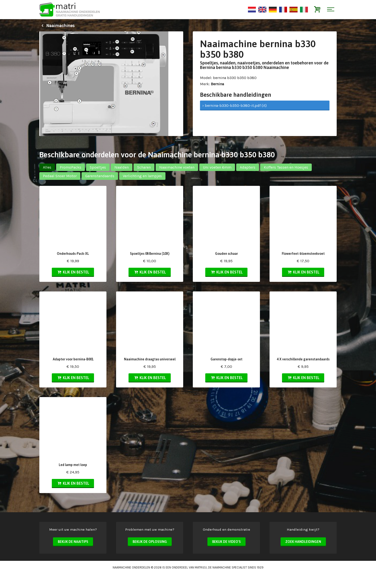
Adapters (247, 167)
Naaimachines (57, 25)
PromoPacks (70, 167)
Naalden (121, 167)
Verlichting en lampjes (142, 176)
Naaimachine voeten (176, 167)
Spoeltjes (98, 167)
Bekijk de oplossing (150, 542)
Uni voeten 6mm (217, 167)
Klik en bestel (73, 272)
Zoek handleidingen (303, 542)
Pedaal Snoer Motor (60, 176)
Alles (47, 167)
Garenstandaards (99, 176)
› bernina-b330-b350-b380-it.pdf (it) (234, 105)
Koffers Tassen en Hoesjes (286, 167)
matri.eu (201, 567)
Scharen (144, 167)
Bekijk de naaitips (73, 542)
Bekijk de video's (226, 542)
